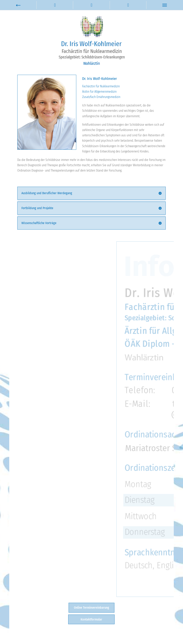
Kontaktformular (91, 619)
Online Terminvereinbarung (91, 607)
